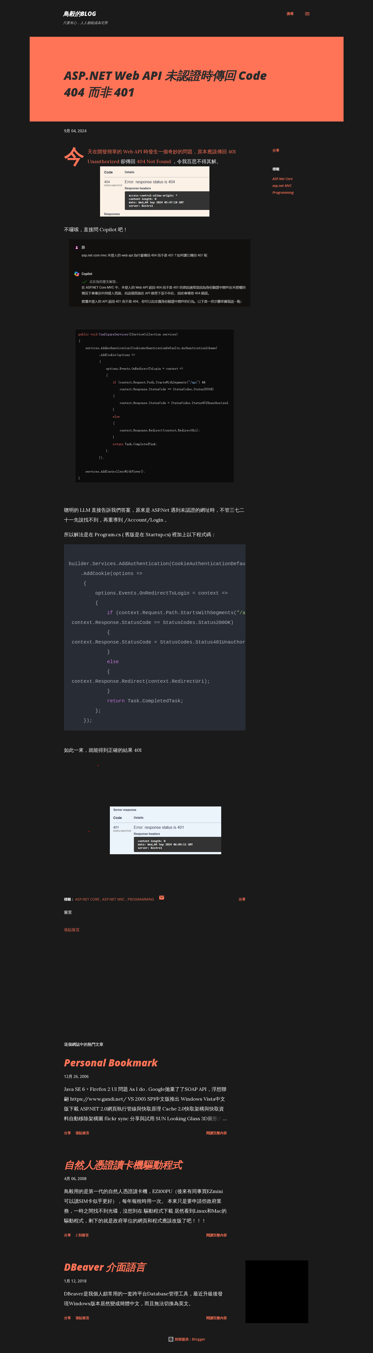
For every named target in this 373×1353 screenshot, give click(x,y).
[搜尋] (290, 14)
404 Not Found (154, 161)
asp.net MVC (282, 185)
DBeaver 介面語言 (104, 1267)
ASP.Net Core (282, 178)
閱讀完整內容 (216, 1133)
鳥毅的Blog (79, 14)
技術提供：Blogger (186, 1339)
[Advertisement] (147, 980)
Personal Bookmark (111, 1062)
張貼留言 (72, 929)
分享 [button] (275, 150)
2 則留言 (82, 1235)
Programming (283, 192)
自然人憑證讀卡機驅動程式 (123, 1164)
